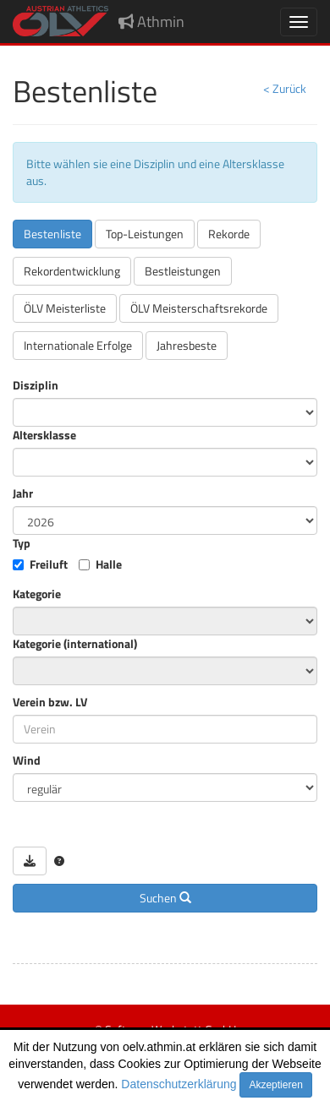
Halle (109, 564)
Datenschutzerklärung (178, 1084)
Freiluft (49, 564)
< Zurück (284, 88)
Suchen (165, 898)
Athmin (151, 21)
